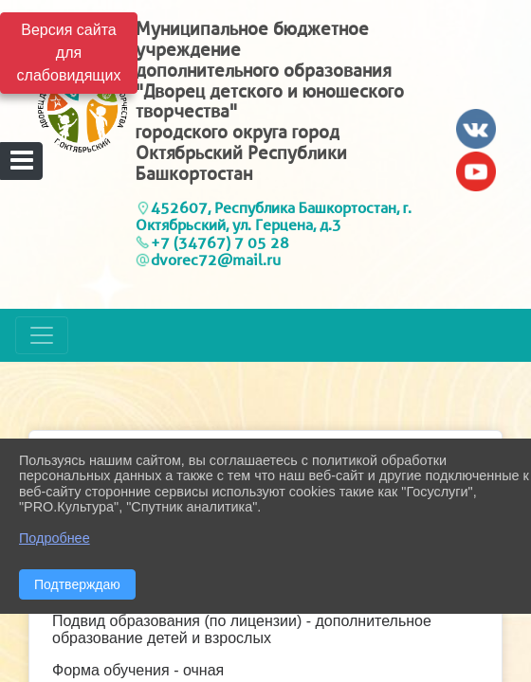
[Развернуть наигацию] (41, 335)
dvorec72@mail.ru (216, 260)
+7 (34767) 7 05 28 (220, 243)
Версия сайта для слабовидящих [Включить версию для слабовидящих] (69, 52)
